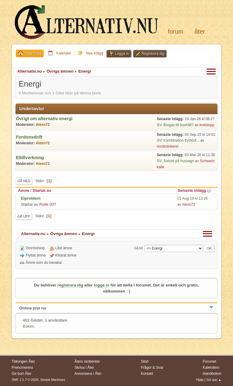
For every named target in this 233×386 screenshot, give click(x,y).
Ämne (23, 190)
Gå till (138, 248)
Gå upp (23, 216)
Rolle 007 (47, 204)
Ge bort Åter (21, 373)
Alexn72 (43, 125)
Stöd (144, 361)
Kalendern (211, 367)
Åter (199, 31)
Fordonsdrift (29, 137)
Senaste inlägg (194, 190)
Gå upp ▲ (214, 379)
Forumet (209, 361)
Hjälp (200, 379)
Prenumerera (22, 367)
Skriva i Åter (84, 367)
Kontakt (147, 373)
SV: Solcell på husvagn (176, 161)
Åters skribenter (87, 361)
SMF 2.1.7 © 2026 (25, 379)
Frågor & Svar (152, 367)
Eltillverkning (30, 157)
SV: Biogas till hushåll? (175, 125)
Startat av (42, 190)
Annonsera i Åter (87, 373)
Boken (28, 326)
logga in (101, 285)
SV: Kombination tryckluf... (178, 140)
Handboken (212, 373)
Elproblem (30, 198)
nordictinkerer (168, 146)
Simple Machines (52, 379)
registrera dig (70, 285)
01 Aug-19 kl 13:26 (192, 198)
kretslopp (206, 125)
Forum (175, 31)
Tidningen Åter (23, 361)
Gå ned (23, 181)
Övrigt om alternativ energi (44, 118)
